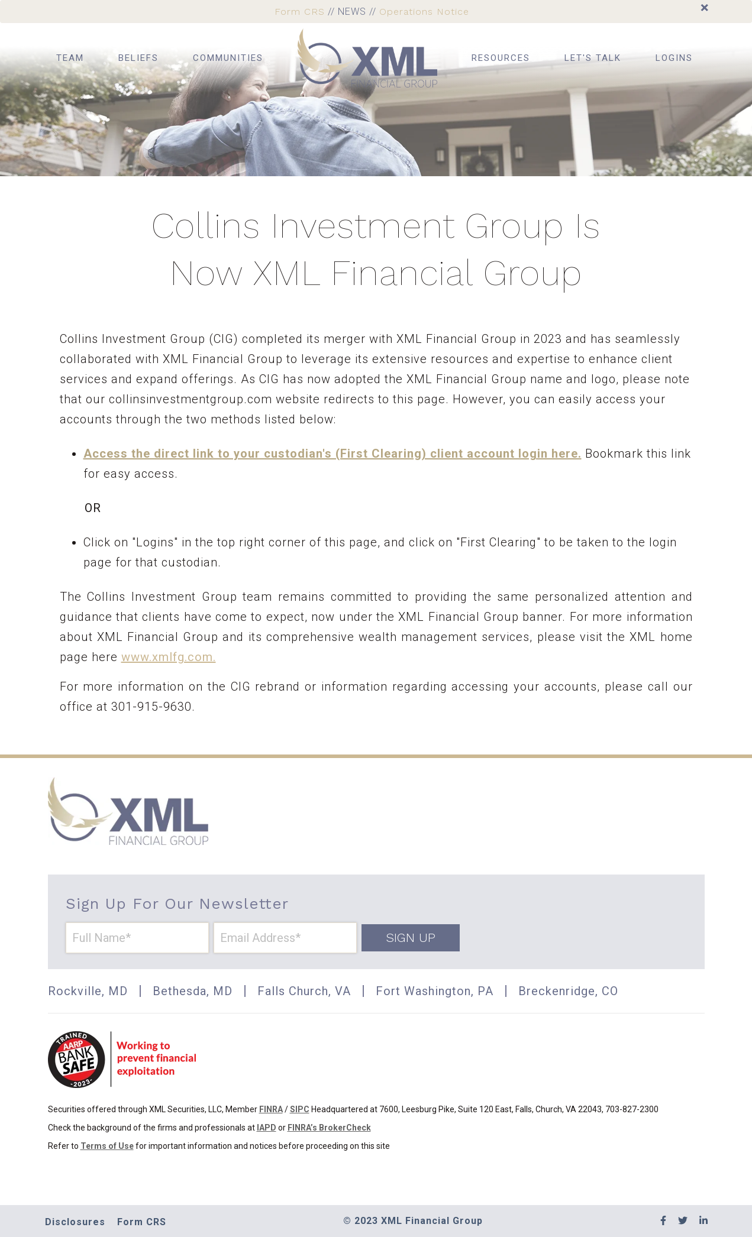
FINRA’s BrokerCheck (329, 1127)
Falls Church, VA (304, 991)
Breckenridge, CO (568, 991)
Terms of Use (107, 1146)
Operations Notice (424, 11)
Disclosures (75, 1222)
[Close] (704, 8)
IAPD (266, 1127)
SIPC (299, 1109)
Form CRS (300, 11)
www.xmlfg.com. (168, 657)
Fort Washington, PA (434, 991)
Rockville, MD (88, 991)
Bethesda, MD (193, 991)
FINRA (271, 1109)
